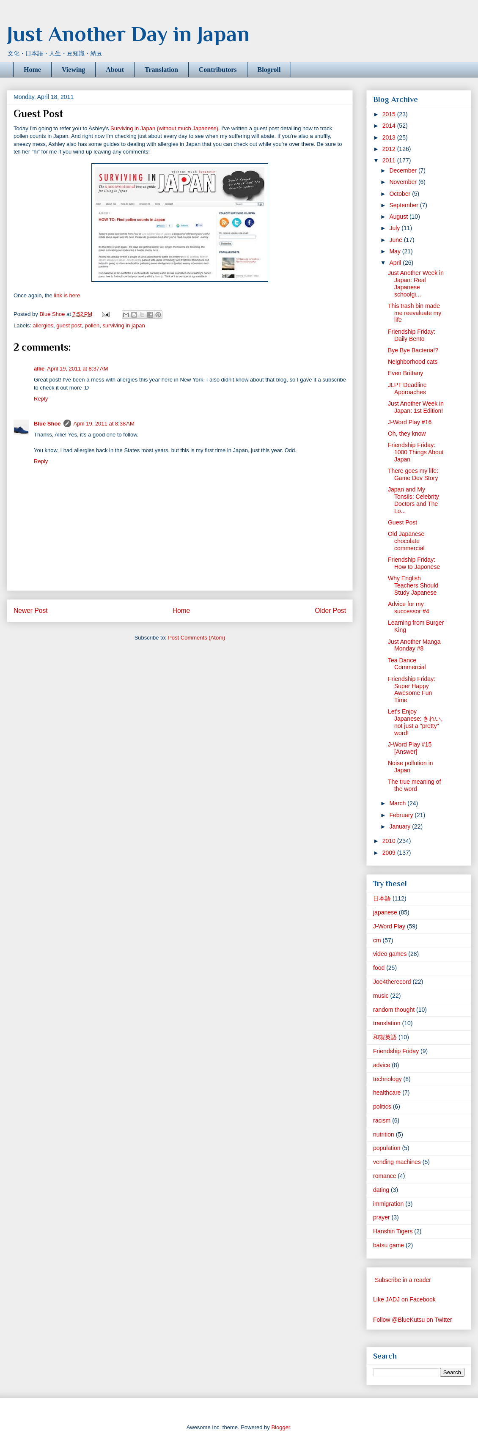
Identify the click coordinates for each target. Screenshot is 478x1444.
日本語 (382, 898)
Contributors (218, 69)
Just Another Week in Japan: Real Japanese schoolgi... (416, 283)
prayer (381, 1217)
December (403, 170)
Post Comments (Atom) (196, 637)
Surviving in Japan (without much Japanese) (164, 128)
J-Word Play (389, 926)
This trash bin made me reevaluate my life (414, 313)
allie (39, 368)
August (399, 216)
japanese (385, 912)
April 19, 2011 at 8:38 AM (104, 423)
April (396, 262)
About (115, 69)
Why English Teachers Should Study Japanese (413, 585)
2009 (389, 852)
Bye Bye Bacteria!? (413, 350)
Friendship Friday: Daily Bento (411, 335)
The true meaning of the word (414, 785)
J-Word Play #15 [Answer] (409, 748)
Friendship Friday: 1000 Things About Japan (416, 452)
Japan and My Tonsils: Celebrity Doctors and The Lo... (413, 500)
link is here (67, 295)
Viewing (73, 69)
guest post (69, 325)
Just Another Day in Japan (128, 34)
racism (381, 1120)
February (402, 815)
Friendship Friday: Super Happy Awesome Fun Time (411, 689)
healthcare (387, 1092)
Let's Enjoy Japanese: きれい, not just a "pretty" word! (415, 722)
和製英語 (385, 1037)
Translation (161, 69)
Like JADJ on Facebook (404, 1299)
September (404, 205)
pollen (92, 325)
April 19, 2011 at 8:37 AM (77, 368)
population (387, 1148)
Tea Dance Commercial (407, 664)
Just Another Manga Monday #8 (414, 645)
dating (381, 1189)
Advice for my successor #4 (408, 608)
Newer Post (31, 610)
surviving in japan (123, 325)
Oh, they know (407, 433)
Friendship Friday (396, 1051)
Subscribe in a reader (403, 1280)
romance (384, 1175)
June (396, 239)
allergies (43, 325)
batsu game (388, 1245)
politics (382, 1106)
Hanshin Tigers (392, 1231)
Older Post (330, 610)
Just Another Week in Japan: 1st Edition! (416, 407)
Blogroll (269, 69)
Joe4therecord (392, 981)
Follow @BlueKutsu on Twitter (412, 1319)
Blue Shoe (47, 423)
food (379, 967)
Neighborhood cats (413, 361)
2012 (389, 148)
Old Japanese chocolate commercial (406, 541)
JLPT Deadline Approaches (407, 388)
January (400, 826)
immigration (388, 1203)
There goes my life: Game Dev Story (413, 474)
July (395, 228)
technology (387, 1079)
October (400, 193)
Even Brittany (405, 373)
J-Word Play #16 (409, 422)
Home (32, 69)
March (398, 803)
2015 (389, 114)
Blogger (280, 1427)
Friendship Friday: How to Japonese (414, 563)
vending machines (397, 1161)
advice (381, 1065)
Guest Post (402, 522)
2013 (389, 137)
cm (377, 940)
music (381, 995)
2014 (389, 125)
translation (387, 1023)
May (395, 251)
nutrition (383, 1134)
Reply (41, 398)
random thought (394, 1009)
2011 (389, 160)
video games (390, 953)
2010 (389, 840)
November (403, 181)
